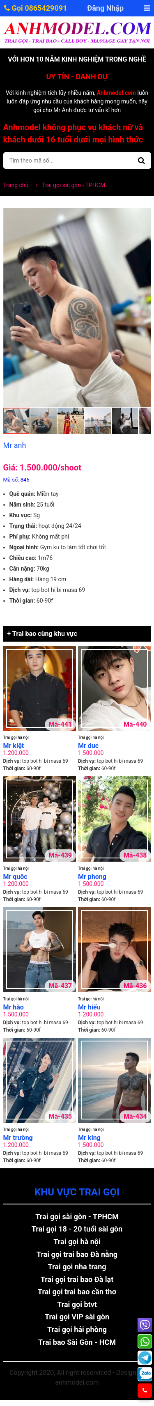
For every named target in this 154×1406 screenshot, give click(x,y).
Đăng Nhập (105, 8)
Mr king (89, 1138)
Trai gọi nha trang (77, 1266)
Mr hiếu (89, 1007)
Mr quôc (15, 877)
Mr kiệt (13, 746)
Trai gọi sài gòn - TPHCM (77, 1216)
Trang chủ (16, 185)
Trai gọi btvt (77, 1304)
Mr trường (18, 1138)
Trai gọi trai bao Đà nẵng (77, 1254)
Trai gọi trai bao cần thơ (77, 1291)
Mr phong (92, 877)
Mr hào (13, 1007)
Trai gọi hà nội (16, 737)
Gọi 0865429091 (35, 8)
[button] (143, 215)
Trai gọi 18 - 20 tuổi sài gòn (77, 1229)
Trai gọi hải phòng (77, 1329)
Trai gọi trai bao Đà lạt (77, 1279)
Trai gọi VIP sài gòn (77, 1316)
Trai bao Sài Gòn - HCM (77, 1342)
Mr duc (88, 746)
